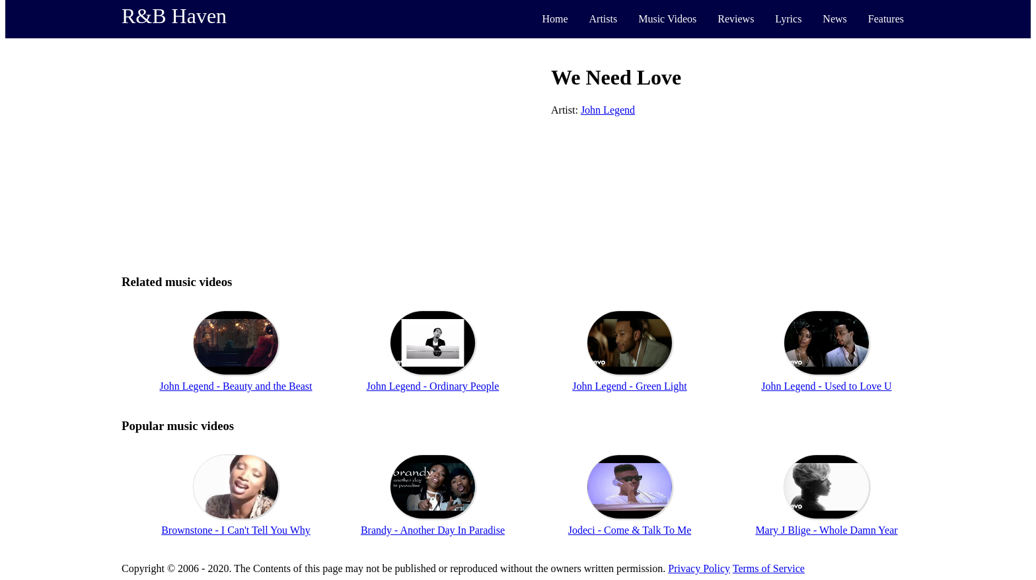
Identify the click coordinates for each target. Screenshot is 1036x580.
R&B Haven (174, 16)
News (834, 18)
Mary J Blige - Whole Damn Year (826, 530)
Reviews (736, 18)
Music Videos (667, 18)
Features (886, 18)
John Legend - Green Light (629, 386)
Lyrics (788, 18)
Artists (603, 18)
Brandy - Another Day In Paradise (433, 530)
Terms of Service (769, 568)
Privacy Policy (699, 568)
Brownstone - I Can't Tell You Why (236, 530)
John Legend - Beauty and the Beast (235, 386)
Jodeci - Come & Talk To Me (629, 530)
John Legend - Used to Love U (826, 386)
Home (555, 18)
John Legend (608, 110)
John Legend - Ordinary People (433, 386)
